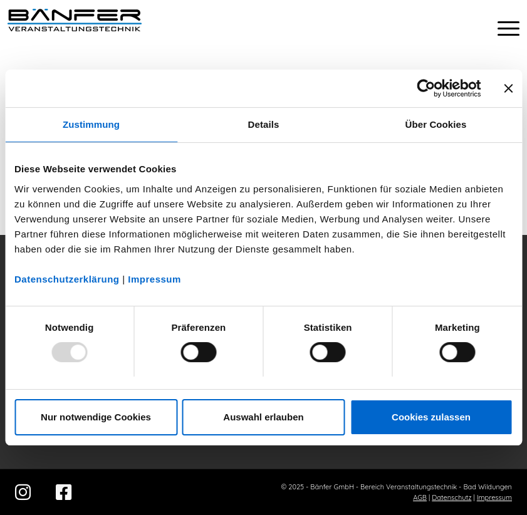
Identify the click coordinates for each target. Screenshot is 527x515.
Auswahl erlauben (263, 417)
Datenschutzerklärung (67, 279)
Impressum (154, 279)
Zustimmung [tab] (91, 124)
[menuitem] (502, 28)
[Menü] (502, 28)
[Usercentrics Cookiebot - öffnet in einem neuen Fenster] (426, 88)
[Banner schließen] (508, 88)
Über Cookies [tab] (436, 124)
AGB (420, 497)
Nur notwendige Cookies (96, 417)
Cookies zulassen (431, 417)
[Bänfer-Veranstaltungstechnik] (75, 28)
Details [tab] (263, 124)
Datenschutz (451, 497)
